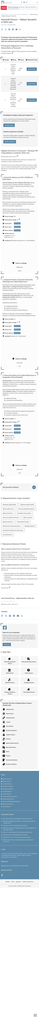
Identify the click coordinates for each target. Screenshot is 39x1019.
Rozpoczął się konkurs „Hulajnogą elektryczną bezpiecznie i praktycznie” (18, 840)
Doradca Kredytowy (11, 764)
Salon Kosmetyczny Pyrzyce (10, 796)
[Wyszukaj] (26, 2)
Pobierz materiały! (9, 141)
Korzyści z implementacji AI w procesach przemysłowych (17, 832)
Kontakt (26, 865)
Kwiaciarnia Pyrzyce (8, 786)
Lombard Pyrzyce (7, 784)
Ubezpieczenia (10, 709)
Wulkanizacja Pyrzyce (8, 799)
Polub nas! (6, 644)
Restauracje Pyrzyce (8, 804)
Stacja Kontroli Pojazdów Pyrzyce (11, 801)
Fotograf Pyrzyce (7, 791)
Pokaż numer (17, 230)
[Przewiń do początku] (35, 1015)
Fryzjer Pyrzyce (7, 794)
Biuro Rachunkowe (11, 747)
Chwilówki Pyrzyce (29, 682)
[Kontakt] (24, 2)
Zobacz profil (17, 223)
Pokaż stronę (17, 226)
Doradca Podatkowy (11, 730)
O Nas (12, 881)
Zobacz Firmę (31, 69)
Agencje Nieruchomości (12, 743)
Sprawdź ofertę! (9, 125)
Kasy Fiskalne (9, 726)
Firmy (10, 14)
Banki (7, 751)
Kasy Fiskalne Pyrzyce (29, 692)
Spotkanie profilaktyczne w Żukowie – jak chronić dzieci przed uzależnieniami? (19, 822)
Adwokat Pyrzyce (10, 682)
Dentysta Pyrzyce (7, 778)
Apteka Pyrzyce (7, 781)
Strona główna (4, 14)
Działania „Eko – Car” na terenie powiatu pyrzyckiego (16, 837)
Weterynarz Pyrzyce (8, 789)
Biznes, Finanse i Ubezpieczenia (21, 14)
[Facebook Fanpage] (21, 2)
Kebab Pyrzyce (7, 806)
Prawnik (8, 739)
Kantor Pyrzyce (29, 673)
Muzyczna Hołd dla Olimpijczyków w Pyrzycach (15, 834)
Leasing (8, 722)
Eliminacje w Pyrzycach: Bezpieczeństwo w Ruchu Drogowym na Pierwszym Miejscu (19, 828)
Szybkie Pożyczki (10, 734)
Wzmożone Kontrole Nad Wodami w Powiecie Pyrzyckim (17, 818)
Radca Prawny (10, 713)
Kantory (8, 755)
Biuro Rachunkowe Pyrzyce (29, 661)
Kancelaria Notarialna (11, 760)
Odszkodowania (10, 717)
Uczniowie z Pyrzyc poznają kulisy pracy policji (15, 825)
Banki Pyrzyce (10, 673)
